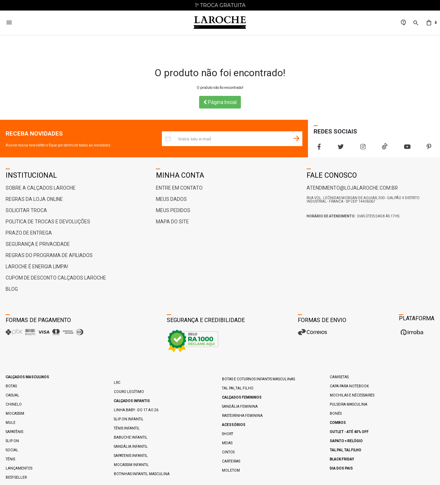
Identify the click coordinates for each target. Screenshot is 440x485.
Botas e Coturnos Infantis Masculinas (258, 379)
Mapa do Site (172, 221)
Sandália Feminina (240, 406)
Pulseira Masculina (348, 404)
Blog (12, 289)
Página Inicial (220, 102)
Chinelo (14, 404)
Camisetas (339, 377)
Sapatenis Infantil (131, 456)
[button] (415, 27)
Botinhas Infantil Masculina (142, 474)
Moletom (231, 470)
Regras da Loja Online (34, 199)
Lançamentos (19, 468)
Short (227, 434)
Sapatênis (14, 432)
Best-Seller (16, 477)
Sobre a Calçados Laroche (40, 188)
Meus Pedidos (173, 210)
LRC (117, 383)
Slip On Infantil (129, 419)
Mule (10, 423)
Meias (227, 443)
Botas (11, 386)
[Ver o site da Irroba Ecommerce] (411, 335)
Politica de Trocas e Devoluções (48, 221)
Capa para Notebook (349, 386)
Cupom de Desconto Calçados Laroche (56, 278)
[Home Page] (219, 23)
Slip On (12, 441)
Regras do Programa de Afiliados (49, 255)
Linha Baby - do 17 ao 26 (136, 410)
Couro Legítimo (129, 392)
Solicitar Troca (26, 210)
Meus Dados (171, 199)
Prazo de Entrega (29, 233)
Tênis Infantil (127, 428)
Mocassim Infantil (131, 465)
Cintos (228, 452)
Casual (12, 395)
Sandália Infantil (131, 446)
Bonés (336, 413)
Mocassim (15, 413)
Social (12, 450)
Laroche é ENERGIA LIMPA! (37, 266)
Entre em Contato (179, 188)
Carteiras (231, 461)
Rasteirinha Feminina (242, 416)
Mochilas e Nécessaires (352, 395)
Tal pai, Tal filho (238, 388)
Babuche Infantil (130, 437)
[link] (403, 23)
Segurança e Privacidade (38, 244)
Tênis (10, 459)
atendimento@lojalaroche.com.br (352, 188)
